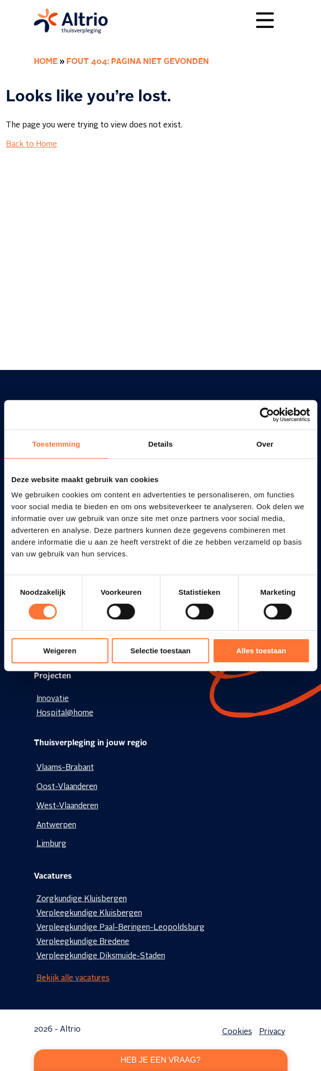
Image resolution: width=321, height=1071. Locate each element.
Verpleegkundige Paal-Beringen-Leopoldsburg (120, 928)
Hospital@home (64, 713)
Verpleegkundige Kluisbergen (89, 914)
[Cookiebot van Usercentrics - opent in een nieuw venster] (267, 414)
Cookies (237, 1032)
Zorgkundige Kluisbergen (81, 899)
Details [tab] (160, 444)
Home (46, 62)
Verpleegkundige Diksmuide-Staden (100, 956)
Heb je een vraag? (160, 1060)
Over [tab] (265, 444)
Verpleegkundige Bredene (82, 942)
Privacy (272, 1032)
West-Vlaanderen (67, 806)
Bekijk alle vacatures (73, 978)
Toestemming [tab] (56, 444)
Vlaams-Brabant (65, 768)
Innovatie (52, 699)
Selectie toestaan (160, 650)
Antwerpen (56, 825)
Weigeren (59, 650)
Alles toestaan (261, 650)
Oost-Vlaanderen (66, 787)
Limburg (51, 844)
